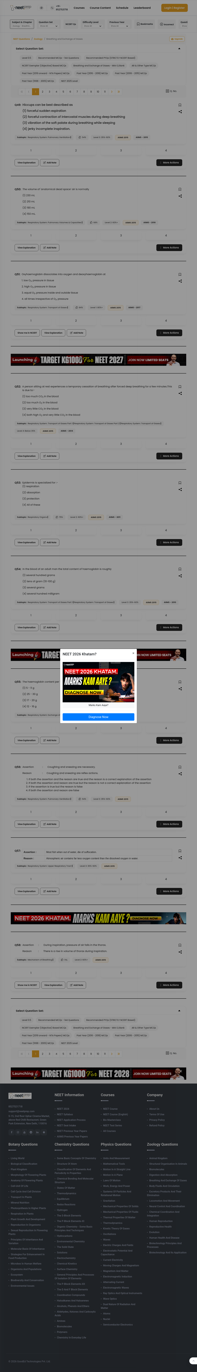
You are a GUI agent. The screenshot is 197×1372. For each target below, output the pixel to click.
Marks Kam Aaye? (98, 705)
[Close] (133, 653)
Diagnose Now (98, 717)
